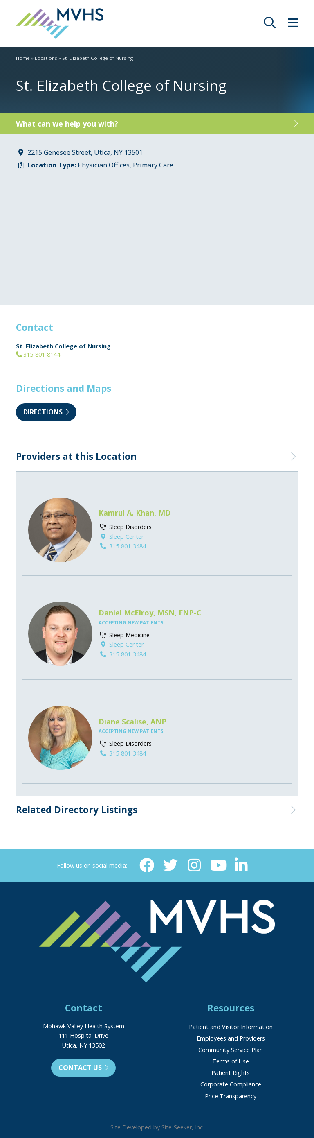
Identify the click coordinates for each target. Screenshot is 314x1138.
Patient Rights (230, 1073)
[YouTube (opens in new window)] (217, 865)
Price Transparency (230, 1096)
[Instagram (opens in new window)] (193, 865)
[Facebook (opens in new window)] (146, 865)
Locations (46, 58)
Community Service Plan (230, 1050)
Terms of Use (230, 1061)
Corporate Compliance (230, 1084)
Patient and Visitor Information (231, 1027)
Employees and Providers (231, 1038)
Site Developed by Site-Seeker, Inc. (157, 1127)
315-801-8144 (38, 354)
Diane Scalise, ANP (132, 721)
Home (23, 58)
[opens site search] (270, 25)
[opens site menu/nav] (293, 25)
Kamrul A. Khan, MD (135, 513)
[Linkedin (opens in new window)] (240, 865)
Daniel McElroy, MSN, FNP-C (150, 613)
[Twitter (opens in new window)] (170, 865)
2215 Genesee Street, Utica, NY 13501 (85, 152)
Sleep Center (121, 537)
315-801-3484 (122, 546)
